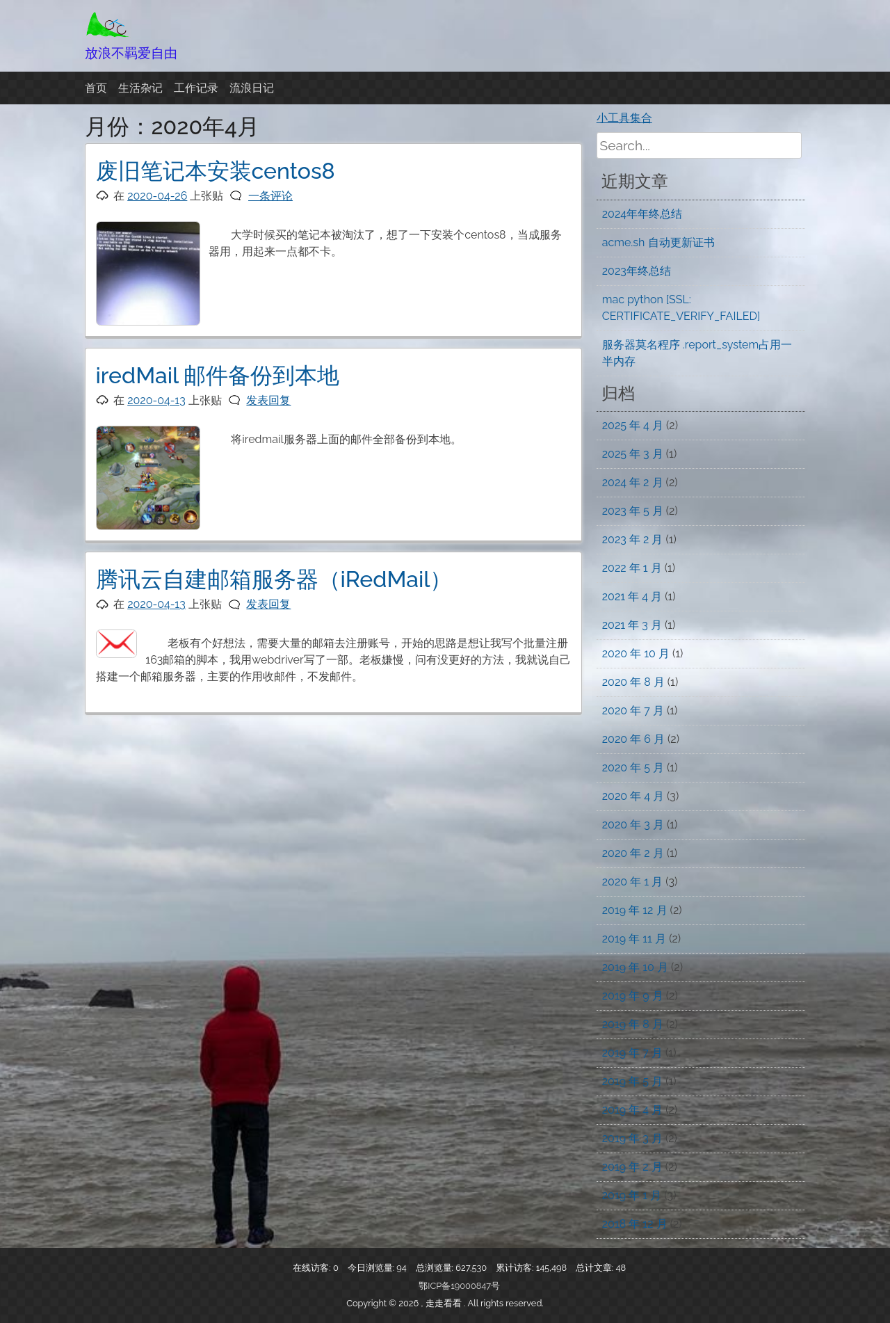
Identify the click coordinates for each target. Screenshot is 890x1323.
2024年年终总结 (642, 213)
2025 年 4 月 (632, 425)
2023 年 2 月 (632, 539)
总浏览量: (436, 1267)
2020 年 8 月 (633, 682)
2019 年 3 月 (632, 1138)
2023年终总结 (636, 271)
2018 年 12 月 (635, 1223)
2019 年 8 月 (632, 1024)
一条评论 (270, 195)
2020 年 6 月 (633, 739)
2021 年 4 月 (632, 596)
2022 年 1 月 (632, 568)
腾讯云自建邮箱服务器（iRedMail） (274, 579)
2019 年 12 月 (635, 910)
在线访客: (313, 1267)
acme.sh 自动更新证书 (658, 242)
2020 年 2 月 (633, 853)
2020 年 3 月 (633, 824)
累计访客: (516, 1267)
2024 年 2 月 (632, 482)
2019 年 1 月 (631, 1195)
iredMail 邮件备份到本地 (218, 375)
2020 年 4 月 (633, 796)
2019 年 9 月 (632, 995)
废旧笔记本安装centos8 (215, 171)
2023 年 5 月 (632, 511)
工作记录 (196, 88)
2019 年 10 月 (635, 967)
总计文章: (596, 1267)
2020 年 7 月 (633, 710)
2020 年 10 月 (636, 653)
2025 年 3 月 (632, 453)
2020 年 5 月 (633, 767)
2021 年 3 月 (632, 625)
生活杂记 (140, 88)
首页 (96, 88)
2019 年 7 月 (632, 1052)
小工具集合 (624, 118)
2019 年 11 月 (634, 938)
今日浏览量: (372, 1267)
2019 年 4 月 (632, 1109)
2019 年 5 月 (632, 1081)
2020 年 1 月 (632, 881)
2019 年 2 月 (632, 1166)
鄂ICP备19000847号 (459, 1286)
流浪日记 (251, 88)
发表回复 (268, 400)
